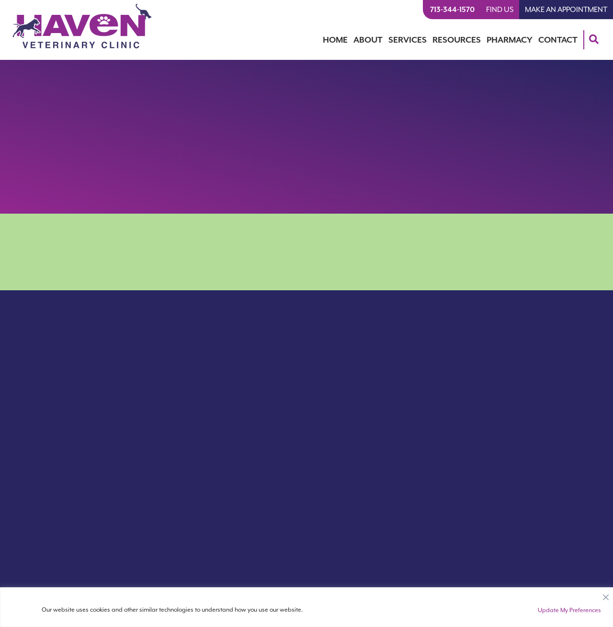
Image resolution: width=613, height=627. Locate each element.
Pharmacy (510, 40)
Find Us (499, 9)
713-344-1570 (452, 9)
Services (407, 40)
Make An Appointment (566, 9)
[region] (306, 607)
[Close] (606, 595)
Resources (456, 40)
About (368, 40)
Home (335, 40)
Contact (558, 40)
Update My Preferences (569, 610)
